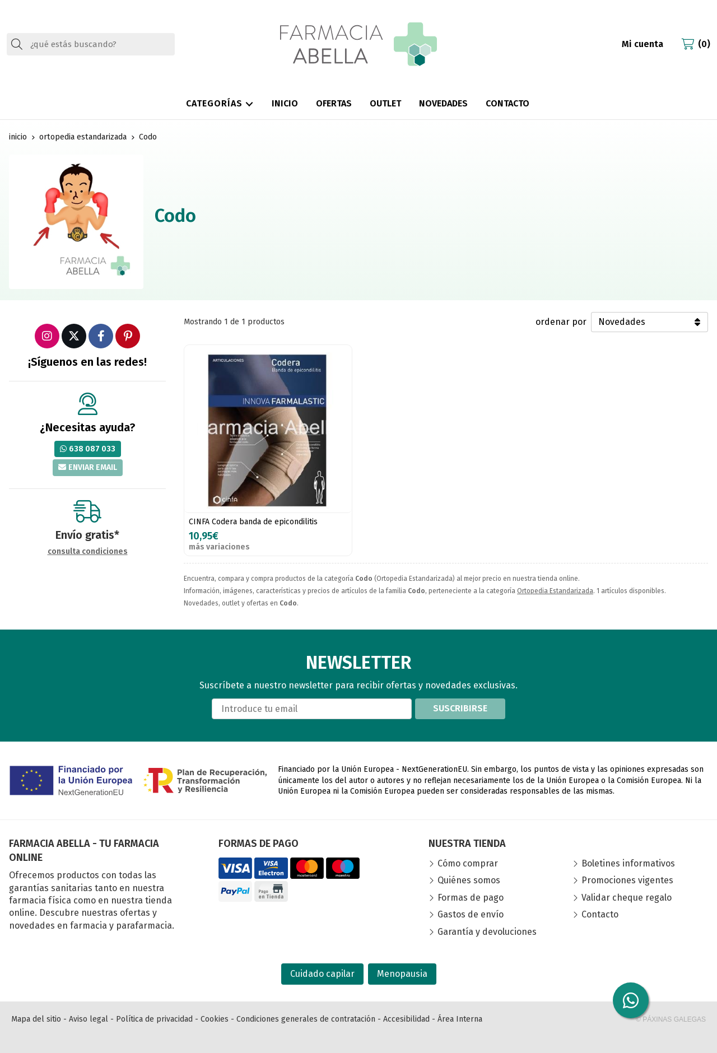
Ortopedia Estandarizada (555, 591)
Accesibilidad (406, 1019)
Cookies (215, 1019)
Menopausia (402, 973)
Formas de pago (470, 897)
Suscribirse (460, 708)
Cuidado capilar (322, 973)
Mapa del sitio (36, 1019)
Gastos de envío (470, 914)
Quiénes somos (468, 880)
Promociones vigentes (627, 880)
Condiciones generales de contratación (305, 1019)
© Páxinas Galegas (671, 1019)
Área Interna (459, 1019)
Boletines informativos (628, 863)
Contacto (599, 914)
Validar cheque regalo (626, 897)
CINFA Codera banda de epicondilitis (253, 521)
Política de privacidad (154, 1019)
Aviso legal (88, 1019)
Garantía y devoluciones (487, 931)
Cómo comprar (467, 863)
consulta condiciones (88, 551)
